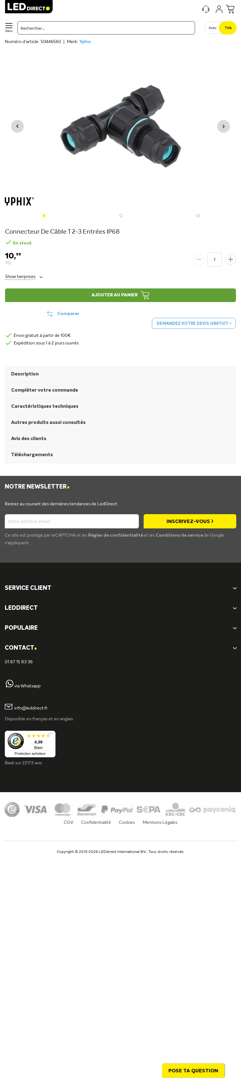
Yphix (85, 42)
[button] (17, 126)
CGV (68, 822)
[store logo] (29, 6)
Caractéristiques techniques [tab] (44, 406)
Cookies (127, 822)
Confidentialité (96, 822)
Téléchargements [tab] (32, 454)
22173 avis (32, 763)
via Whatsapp (27, 686)
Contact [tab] (21, 648)
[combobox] (106, 28)
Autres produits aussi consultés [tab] (48, 422)
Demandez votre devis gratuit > (194, 324)
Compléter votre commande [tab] (44, 390)
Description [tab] (25, 374)
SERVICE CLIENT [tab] (28, 588)
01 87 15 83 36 (19, 662)
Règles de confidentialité (116, 535)
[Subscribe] (190, 521)
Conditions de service (180, 535)
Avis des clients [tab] (28, 438)
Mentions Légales (160, 822)
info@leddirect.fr (31, 708)
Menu (8, 31)
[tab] (120, 608)
